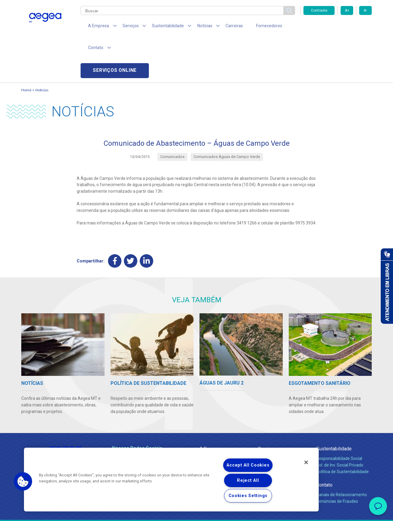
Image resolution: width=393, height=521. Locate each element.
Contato (324, 441)
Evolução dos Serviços (279, 434)
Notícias (42, 46)
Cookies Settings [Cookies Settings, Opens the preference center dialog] (248, 495)
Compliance (210, 421)
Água (263, 414)
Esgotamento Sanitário (280, 421)
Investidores (211, 428)
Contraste (319, 10)
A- (365, 10)
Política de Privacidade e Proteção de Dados (196, 512)
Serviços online (337, 27)
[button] (23, 481)
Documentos (270, 441)
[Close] (306, 462)
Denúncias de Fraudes (337, 457)
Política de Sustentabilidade (342, 428)
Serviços (267, 405)
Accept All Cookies (247, 465)
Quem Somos (212, 414)
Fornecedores (252, 27)
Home (26, 46)
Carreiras (220, 27)
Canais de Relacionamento (341, 451)
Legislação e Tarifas (277, 428)
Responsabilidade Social (339, 414)
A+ (347, 10)
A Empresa (210, 405)
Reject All (248, 480)
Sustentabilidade (334, 405)
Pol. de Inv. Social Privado (339, 421)
